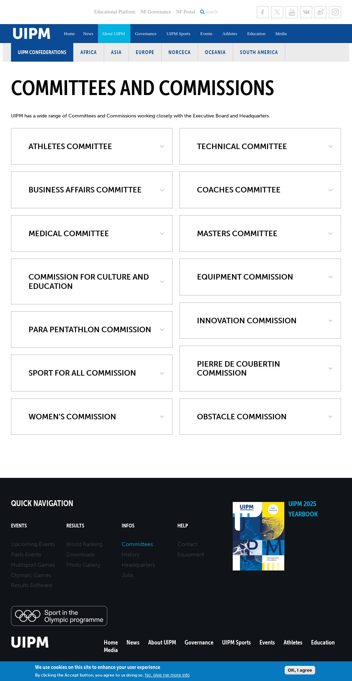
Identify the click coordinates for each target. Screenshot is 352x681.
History (131, 554)
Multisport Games (33, 565)
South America (259, 52)
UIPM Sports (178, 33)
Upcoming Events (33, 544)
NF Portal (185, 11)
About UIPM (113, 33)
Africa (88, 52)
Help (182, 525)
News (88, 33)
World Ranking (84, 544)
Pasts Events (26, 554)
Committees (137, 544)
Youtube (292, 12)
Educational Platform (114, 11)
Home (69, 33)
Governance (146, 33)
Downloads (80, 554)
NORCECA (179, 52)
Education (256, 33)
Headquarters (138, 565)
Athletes (229, 33)
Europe (145, 52)
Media (281, 33)
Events (206, 33)
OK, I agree (300, 670)
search (211, 11)
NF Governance (155, 11)
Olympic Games (31, 575)
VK (306, 12)
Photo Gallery (83, 565)
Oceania (215, 52)
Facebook (263, 12)
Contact (187, 544)
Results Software (31, 585)
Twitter (277, 12)
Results (75, 525)
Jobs (127, 575)
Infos (128, 525)
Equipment (190, 554)
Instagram (335, 12)
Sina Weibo (321, 12)
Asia (116, 52)
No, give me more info (167, 675)
